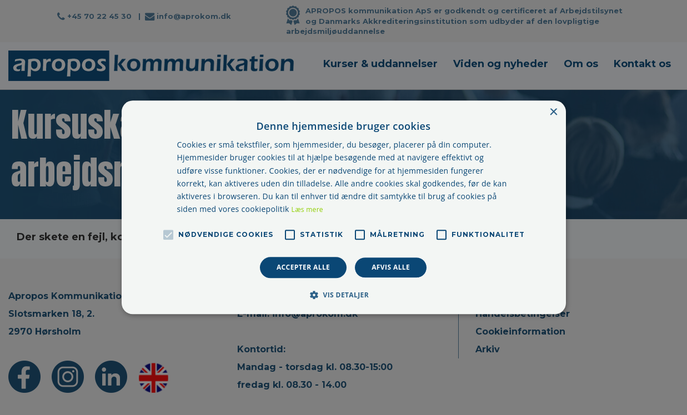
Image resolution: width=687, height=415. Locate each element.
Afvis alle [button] (391, 267)
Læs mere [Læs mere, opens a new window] (307, 209)
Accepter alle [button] (303, 267)
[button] (343, 295)
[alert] (343, 207)
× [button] (553, 112)
